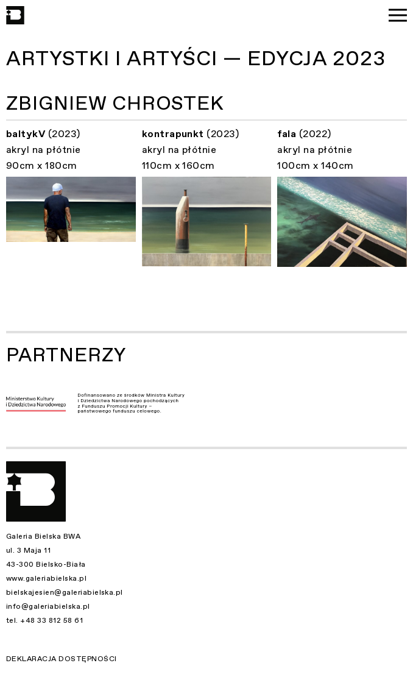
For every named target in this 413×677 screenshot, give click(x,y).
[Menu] (398, 15)
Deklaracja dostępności (61, 658)
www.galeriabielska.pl (46, 578)
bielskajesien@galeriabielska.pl (64, 592)
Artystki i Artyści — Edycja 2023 (196, 58)
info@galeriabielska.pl (48, 606)
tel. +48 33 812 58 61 (44, 620)
